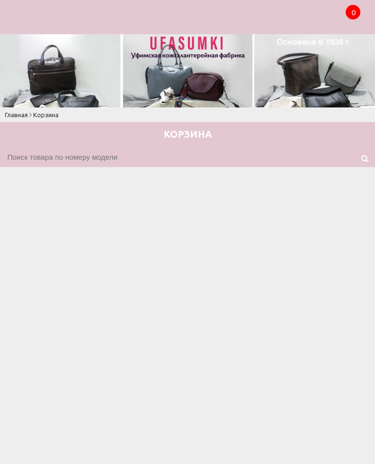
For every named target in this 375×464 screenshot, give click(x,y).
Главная (16, 114)
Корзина (46, 114)
